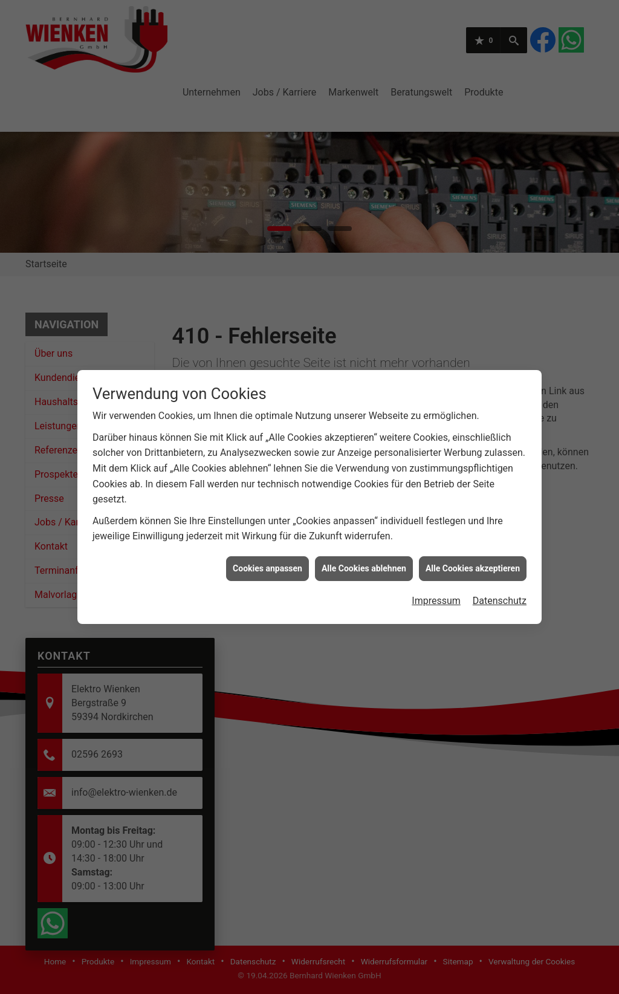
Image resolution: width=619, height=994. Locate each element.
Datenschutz (500, 580)
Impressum (436, 580)
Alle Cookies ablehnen (364, 547)
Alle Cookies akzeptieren (473, 547)
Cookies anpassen (267, 547)
